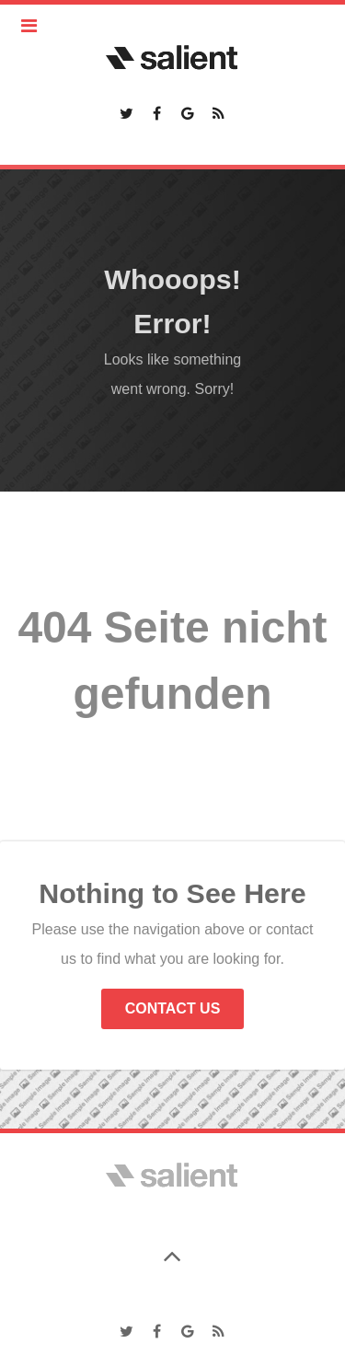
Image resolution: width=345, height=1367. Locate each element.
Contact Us (173, 1008)
